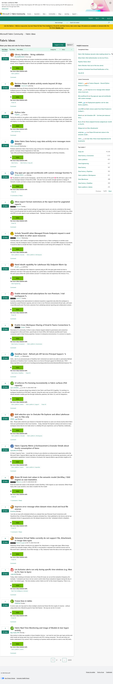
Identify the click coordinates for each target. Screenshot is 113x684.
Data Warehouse (83, 179)
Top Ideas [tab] (12, 49)
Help (103, 18)
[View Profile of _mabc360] (13, 574)
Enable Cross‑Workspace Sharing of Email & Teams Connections (42, 325)
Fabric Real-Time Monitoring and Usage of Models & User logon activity (42, 629)
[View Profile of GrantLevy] (13, 511)
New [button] (17, 68)
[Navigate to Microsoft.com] (5, 14)
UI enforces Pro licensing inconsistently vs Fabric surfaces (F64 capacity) (41, 384)
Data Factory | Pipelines (85, 171)
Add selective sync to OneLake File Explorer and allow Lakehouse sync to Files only (42, 415)
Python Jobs (20, 112)
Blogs (60, 14)
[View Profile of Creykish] (17, 114)
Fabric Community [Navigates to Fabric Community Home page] (18, 14)
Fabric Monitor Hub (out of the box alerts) (90, 65)
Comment (13, 77)
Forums (29, 14)
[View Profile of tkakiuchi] (18, 206)
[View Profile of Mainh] (80, 115)
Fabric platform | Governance (34, 344)
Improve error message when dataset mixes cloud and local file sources (41, 507)
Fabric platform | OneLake (18, 435)
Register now (59, 28)
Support (74, 14)
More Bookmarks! (92, 128)
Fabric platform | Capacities (33, 467)
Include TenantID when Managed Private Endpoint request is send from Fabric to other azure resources (42, 234)
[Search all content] (90, 22)
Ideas (44, 14)
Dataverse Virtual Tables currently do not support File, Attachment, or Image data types (43, 539)
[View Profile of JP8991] (12, 419)
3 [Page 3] (60, 660)
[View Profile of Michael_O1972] (19, 175)
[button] (59, 45)
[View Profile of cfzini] (79, 139)
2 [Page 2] (56, 660)
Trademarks (109, 672)
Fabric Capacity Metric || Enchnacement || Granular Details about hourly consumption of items (42, 446)
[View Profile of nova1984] (81, 109)
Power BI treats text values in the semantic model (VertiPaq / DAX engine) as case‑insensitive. (42, 478)
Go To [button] (108, 18)
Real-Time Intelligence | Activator (19, 591)
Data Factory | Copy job (26, 163)
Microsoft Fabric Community (11, 34)
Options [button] (69, 45)
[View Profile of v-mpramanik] (24, 85)
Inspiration (37, 14)
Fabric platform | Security (17, 254)
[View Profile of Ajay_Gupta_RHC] (15, 632)
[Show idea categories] (55, 49)
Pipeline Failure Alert (84, 62)
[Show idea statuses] (67, 49)
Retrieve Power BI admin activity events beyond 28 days (38, 83)
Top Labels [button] (81, 147)
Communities (52, 14)
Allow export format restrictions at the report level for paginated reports (42, 202)
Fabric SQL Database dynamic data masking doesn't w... (94, 54)
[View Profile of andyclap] (81, 132)
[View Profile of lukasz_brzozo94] (15, 146)
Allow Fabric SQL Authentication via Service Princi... (93, 58)
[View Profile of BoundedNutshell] (19, 56)
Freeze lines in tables (23, 600)
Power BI (13, 102)
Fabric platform (15, 73)
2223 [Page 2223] (70, 660)
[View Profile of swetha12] (18, 298)
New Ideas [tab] (20, 49)
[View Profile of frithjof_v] (81, 83)
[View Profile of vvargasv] (22, 327)
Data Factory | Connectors (18, 344)
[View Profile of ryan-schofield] (14, 387)
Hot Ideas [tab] (5, 49)
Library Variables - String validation (29, 54)
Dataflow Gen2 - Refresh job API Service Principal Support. (40, 353)
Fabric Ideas (30, 34)
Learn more (5, 8)
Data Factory (14, 163)
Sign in (97, 18)
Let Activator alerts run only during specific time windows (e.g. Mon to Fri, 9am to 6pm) (43, 570)
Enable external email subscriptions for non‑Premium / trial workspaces (40, 294)
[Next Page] (73, 658)
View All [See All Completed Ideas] (81, 73)
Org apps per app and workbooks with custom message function (42, 172)
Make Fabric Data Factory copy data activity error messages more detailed (42, 142)
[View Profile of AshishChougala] (20, 542)
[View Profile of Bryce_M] (80, 122)
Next (110, 191)
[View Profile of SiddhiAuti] (18, 603)
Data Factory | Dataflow (17, 373)
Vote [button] (6, 59)
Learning (67, 14)
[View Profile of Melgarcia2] (81, 128)
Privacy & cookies (90, 672)
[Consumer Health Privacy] (23, 678)
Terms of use (100, 672)
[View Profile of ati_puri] (17, 267)
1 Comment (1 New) (16, 500)
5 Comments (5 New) (16, 195)
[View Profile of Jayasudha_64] (14, 450)
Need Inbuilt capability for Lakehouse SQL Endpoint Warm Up (41, 264)
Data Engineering (15, 131)
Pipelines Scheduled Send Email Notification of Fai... (93, 69)
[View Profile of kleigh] (80, 90)
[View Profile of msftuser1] (18, 238)
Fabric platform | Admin (17, 404)
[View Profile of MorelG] (17, 356)
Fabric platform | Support (32, 404)
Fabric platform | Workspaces (34, 254)
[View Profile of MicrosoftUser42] (83, 96)
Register (91, 18)
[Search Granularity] (61, 22)
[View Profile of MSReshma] (19, 482)
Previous (98, 191)
